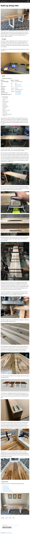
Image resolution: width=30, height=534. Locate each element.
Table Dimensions (6, 485)
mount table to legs (18, 94)
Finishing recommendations (7, 491)
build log (2, 517)
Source (11, 532)
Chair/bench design (6, 488)
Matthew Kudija (4, 1)
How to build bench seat (7, 489)
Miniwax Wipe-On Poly (18, 86)
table (13, 517)
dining (10, 517)
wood (6, 517)
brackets (8, 452)
